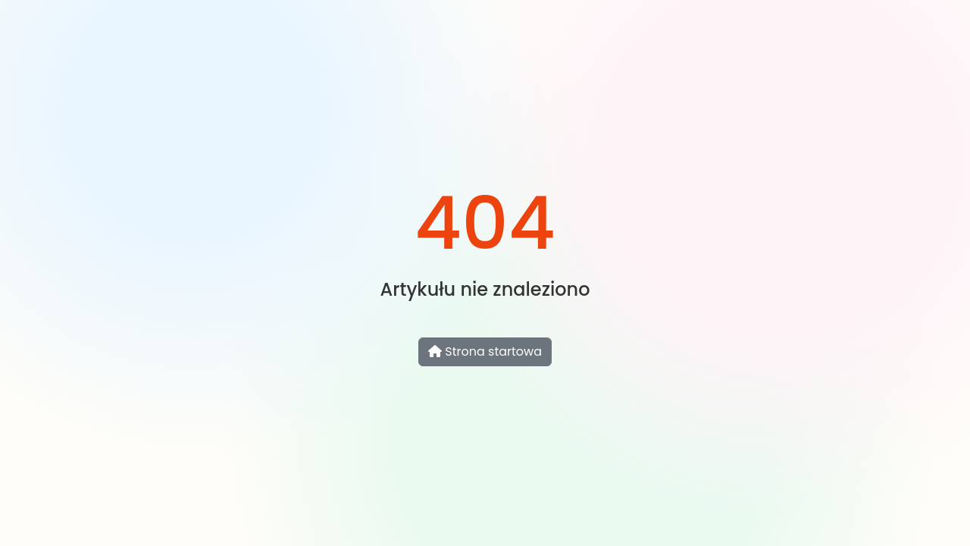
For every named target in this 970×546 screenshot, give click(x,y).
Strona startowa (485, 351)
